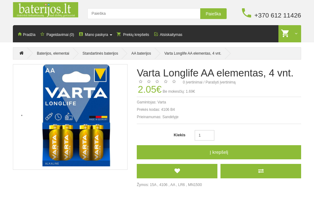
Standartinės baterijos (100, 54)
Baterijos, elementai (53, 54)
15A (153, 185)
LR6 (181, 185)
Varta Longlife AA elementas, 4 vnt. (192, 54)
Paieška (213, 13)
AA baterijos (141, 54)
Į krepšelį (219, 152)
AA (172, 185)
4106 (163, 185)
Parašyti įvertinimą (220, 82)
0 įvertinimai (192, 82)
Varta (162, 102)
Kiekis (179, 135)
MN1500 (195, 185)
